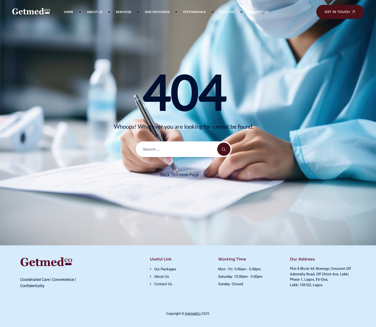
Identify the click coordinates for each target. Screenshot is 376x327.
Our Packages (157, 12)
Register (227, 12)
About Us (94, 12)
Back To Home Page (179, 174)
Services (123, 12)
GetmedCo (193, 313)
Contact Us (258, 12)
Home (68, 12)
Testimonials (194, 12)
